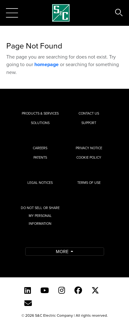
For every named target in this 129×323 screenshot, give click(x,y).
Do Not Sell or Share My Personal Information (40, 215)
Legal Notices (40, 182)
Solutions (40, 122)
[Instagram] (61, 290)
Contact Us (89, 113)
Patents (40, 157)
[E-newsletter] (28, 303)
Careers (40, 147)
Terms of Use (89, 182)
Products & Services (40, 113)
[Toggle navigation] (12, 12)
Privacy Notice (89, 147)
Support (88, 122)
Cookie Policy (88, 157)
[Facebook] (78, 290)
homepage (46, 64)
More (63, 251)
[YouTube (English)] (44, 290)
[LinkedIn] (27, 290)
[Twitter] (95, 290)
